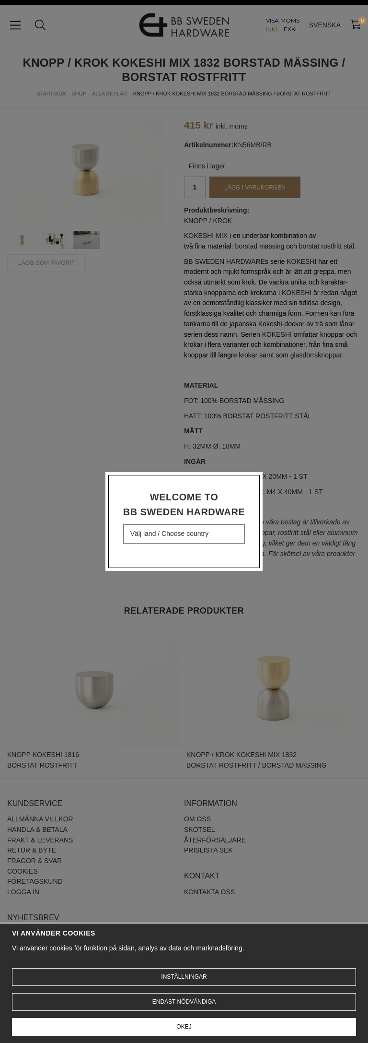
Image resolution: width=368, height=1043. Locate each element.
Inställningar (184, 976)
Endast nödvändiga (184, 1001)
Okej (183, 1026)
